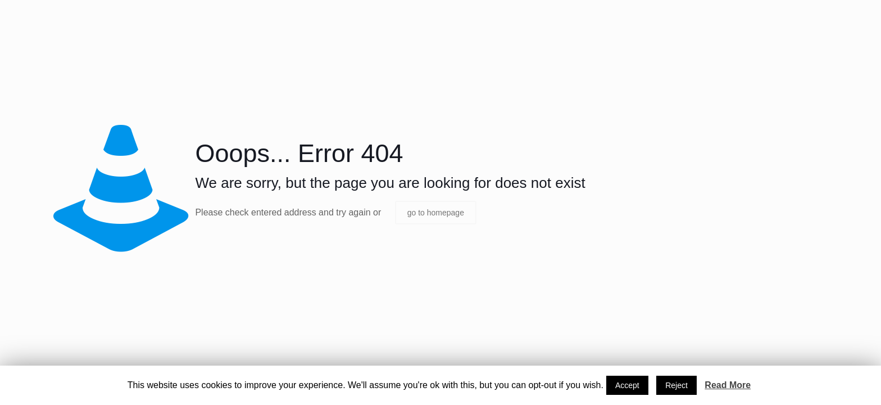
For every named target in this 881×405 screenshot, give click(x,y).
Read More (728, 385)
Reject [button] (676, 385)
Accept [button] (627, 385)
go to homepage (435, 212)
